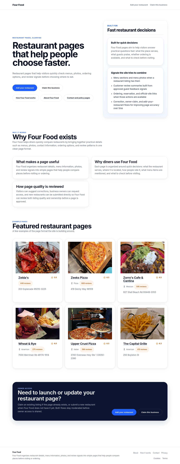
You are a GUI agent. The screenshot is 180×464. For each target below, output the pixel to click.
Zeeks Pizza (79, 277)
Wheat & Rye (27, 344)
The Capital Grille (135, 344)
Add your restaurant (139, 5)
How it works (145, 453)
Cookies (157, 458)
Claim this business (158, 5)
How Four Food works (26, 98)
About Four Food (51, 98)
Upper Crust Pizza (83, 344)
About (135, 453)
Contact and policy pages (78, 98)
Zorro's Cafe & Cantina (133, 279)
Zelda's (23, 277)
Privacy (164, 453)
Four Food (18, 4)
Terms (165, 458)
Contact (156, 453)
